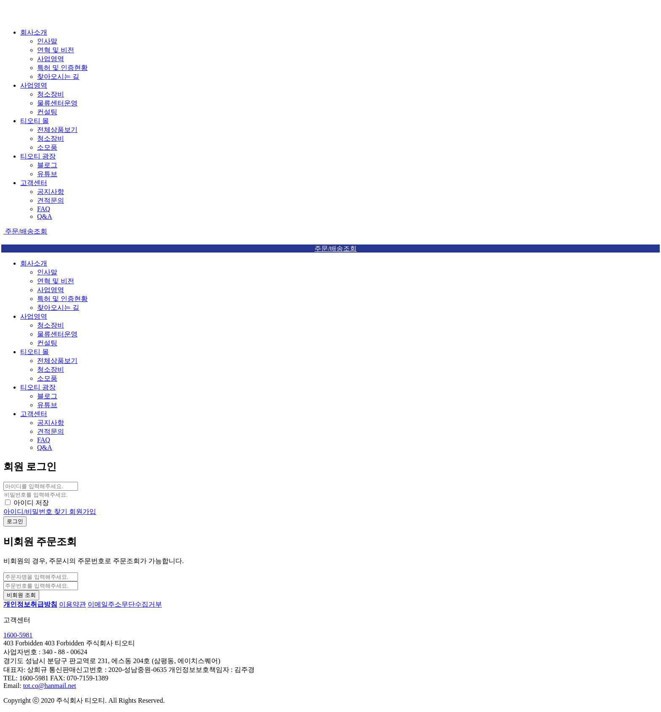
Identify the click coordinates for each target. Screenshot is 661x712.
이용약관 (72, 604)
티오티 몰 (34, 120)
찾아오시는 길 (58, 76)
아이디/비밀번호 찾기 (36, 511)
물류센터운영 (57, 103)
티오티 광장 (38, 156)
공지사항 (50, 191)
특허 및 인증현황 (62, 67)
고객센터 (33, 182)
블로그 (47, 165)
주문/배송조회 (25, 231)
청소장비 (50, 94)
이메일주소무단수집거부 (125, 604)
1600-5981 (17, 635)
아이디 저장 (31, 502)
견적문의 (50, 200)
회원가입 (82, 511)
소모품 (47, 147)
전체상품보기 (57, 129)
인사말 (47, 41)
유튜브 (47, 173)
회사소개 (33, 32)
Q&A (44, 216)
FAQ (43, 208)
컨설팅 (47, 112)
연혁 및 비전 (55, 50)
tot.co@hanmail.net (49, 685)
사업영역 (50, 58)
